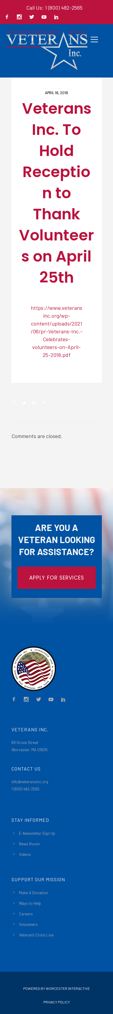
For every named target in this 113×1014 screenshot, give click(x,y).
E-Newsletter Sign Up (37, 833)
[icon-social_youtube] (45, 17)
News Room (29, 843)
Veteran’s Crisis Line (36, 935)
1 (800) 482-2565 (25, 789)
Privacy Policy (56, 1002)
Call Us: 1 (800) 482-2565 (54, 7)
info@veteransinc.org (29, 781)
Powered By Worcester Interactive (56, 988)
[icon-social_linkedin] (56, 17)
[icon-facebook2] (8, 17)
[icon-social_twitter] (33, 17)
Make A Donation (33, 892)
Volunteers (28, 924)
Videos (25, 854)
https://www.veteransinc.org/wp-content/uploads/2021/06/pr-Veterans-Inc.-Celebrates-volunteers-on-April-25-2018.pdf (57, 331)
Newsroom (32, 372)
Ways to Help (30, 903)
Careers (26, 913)
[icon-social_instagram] (21, 17)
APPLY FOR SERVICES (56, 577)
